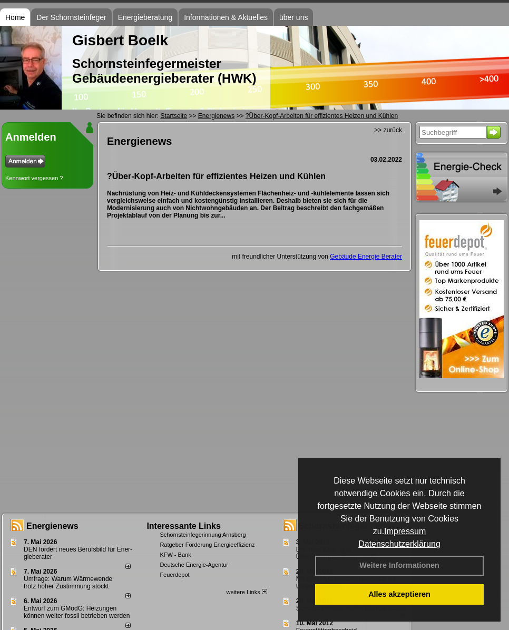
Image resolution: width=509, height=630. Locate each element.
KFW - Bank (175, 555)
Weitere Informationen (399, 565)
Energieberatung (145, 17)
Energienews (52, 525)
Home (15, 17)
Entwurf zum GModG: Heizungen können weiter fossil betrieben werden (77, 612)
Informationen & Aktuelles (226, 17)
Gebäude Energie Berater (366, 256)
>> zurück (388, 130)
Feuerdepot (174, 575)
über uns (293, 17)
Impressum (405, 531)
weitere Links (246, 592)
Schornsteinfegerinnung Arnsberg (203, 534)
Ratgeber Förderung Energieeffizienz (207, 545)
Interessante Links (183, 525)
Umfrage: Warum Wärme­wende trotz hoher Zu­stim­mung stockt (68, 582)
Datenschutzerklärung (399, 543)
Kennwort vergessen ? (34, 178)
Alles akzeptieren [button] (399, 594)
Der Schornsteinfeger (71, 17)
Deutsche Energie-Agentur (194, 565)
